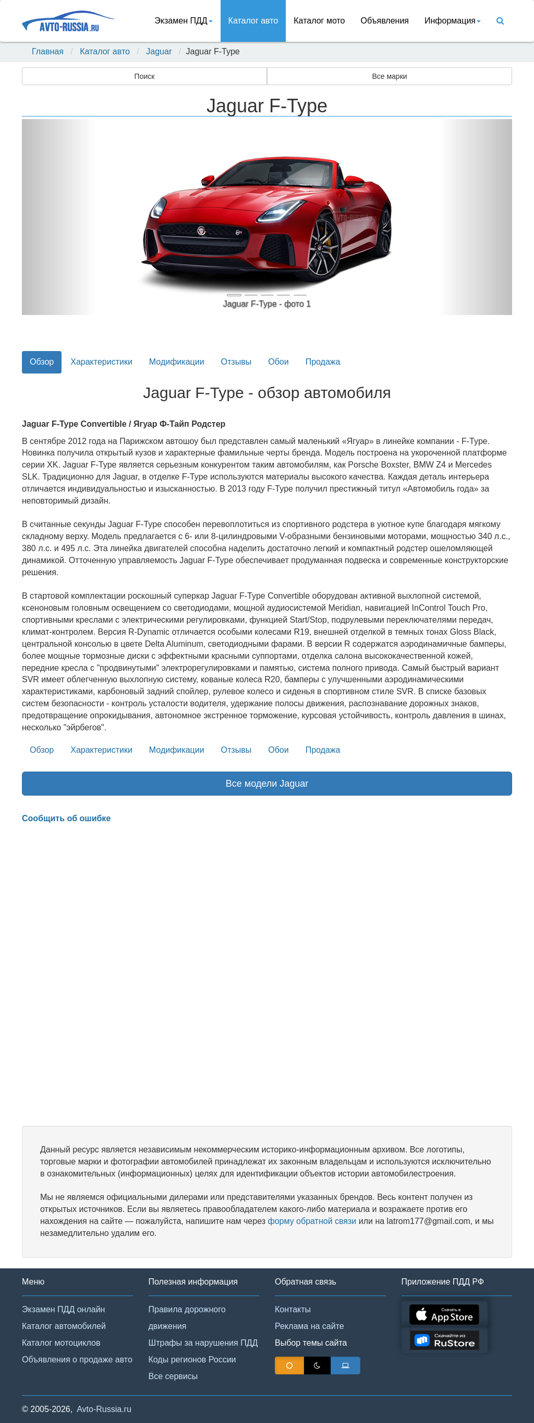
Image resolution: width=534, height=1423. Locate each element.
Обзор (42, 361)
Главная (48, 51)
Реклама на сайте (309, 1326)
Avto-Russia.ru (104, 1409)
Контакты (293, 1309)
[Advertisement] (267, 975)
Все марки (389, 76)
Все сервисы (173, 1376)
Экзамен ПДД (183, 20)
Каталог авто (253, 20)
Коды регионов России (192, 1359)
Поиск (145, 76)
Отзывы (236, 361)
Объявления (384, 20)
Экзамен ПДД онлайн (63, 1309)
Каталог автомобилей (64, 1326)
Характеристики (101, 361)
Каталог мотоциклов (61, 1342)
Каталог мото (319, 20)
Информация (452, 20)
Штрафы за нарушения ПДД (203, 1342)
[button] (58, 217)
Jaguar (159, 51)
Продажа (323, 361)
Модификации (176, 361)
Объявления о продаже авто (77, 1359)
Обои (278, 361)
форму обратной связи (312, 1221)
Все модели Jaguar (267, 783)
